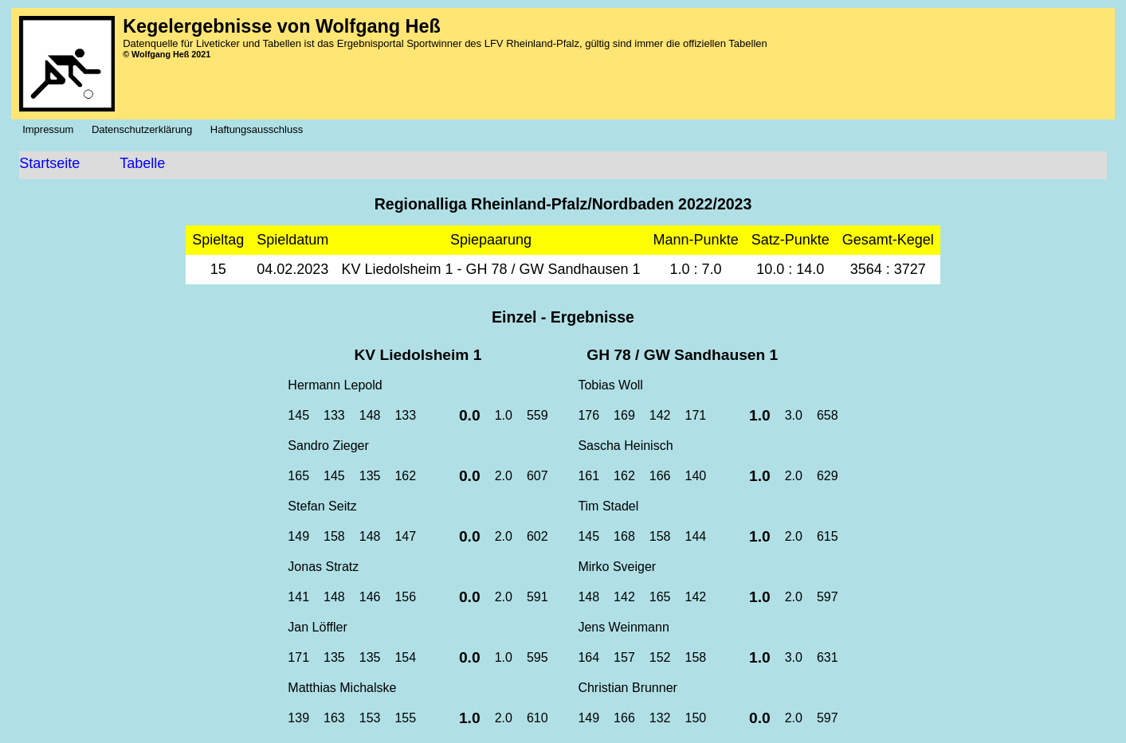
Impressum (52, 129)
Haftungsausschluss (261, 129)
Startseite (49, 163)
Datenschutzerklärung (146, 129)
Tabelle (142, 163)
